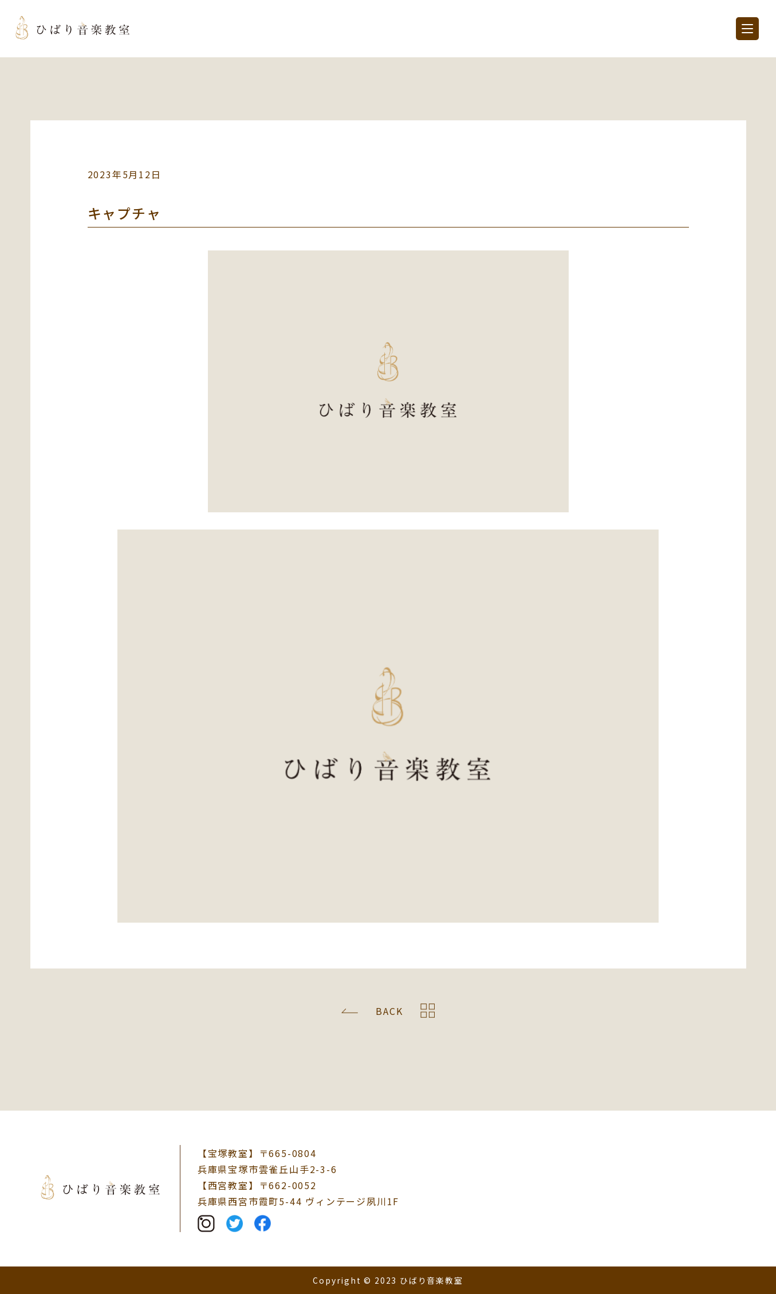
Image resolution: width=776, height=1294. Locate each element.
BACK (389, 1011)
